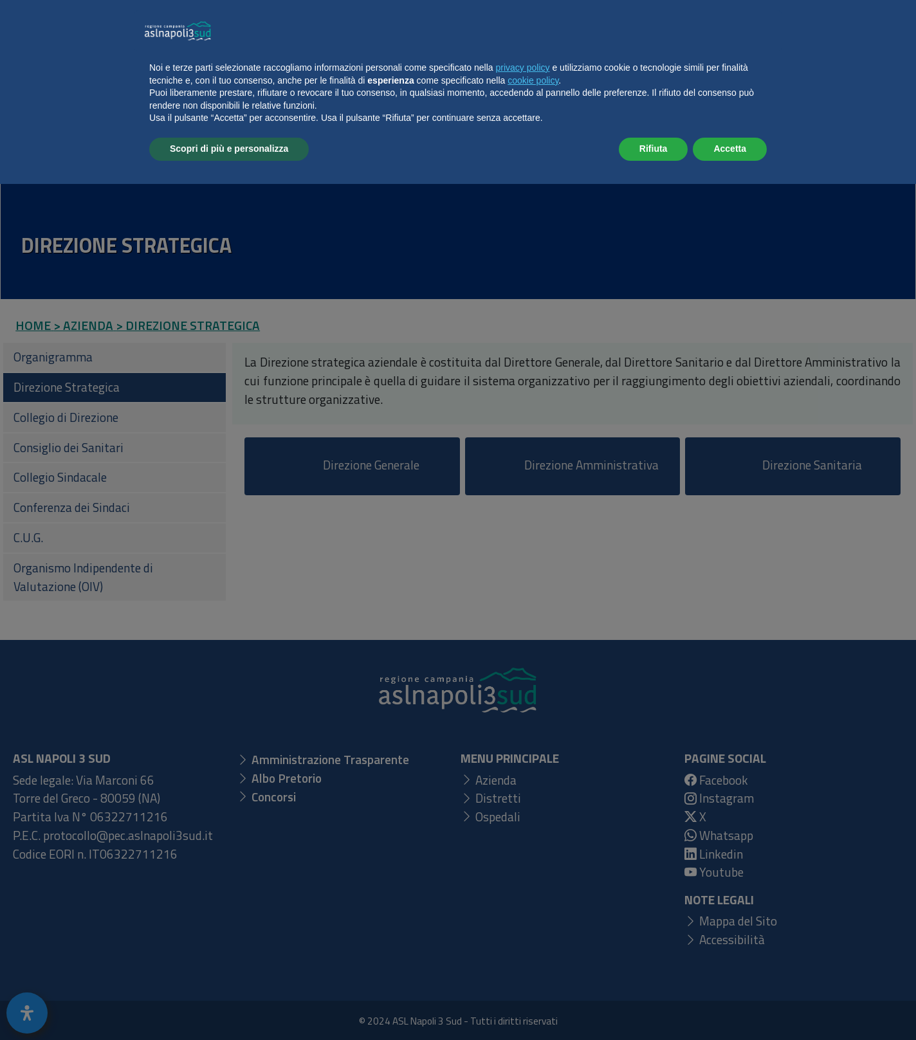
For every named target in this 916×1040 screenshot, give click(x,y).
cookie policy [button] (533, 936)
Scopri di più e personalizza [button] (229, 1004)
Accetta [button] (729, 1004)
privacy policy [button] (523, 923)
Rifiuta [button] (653, 1004)
